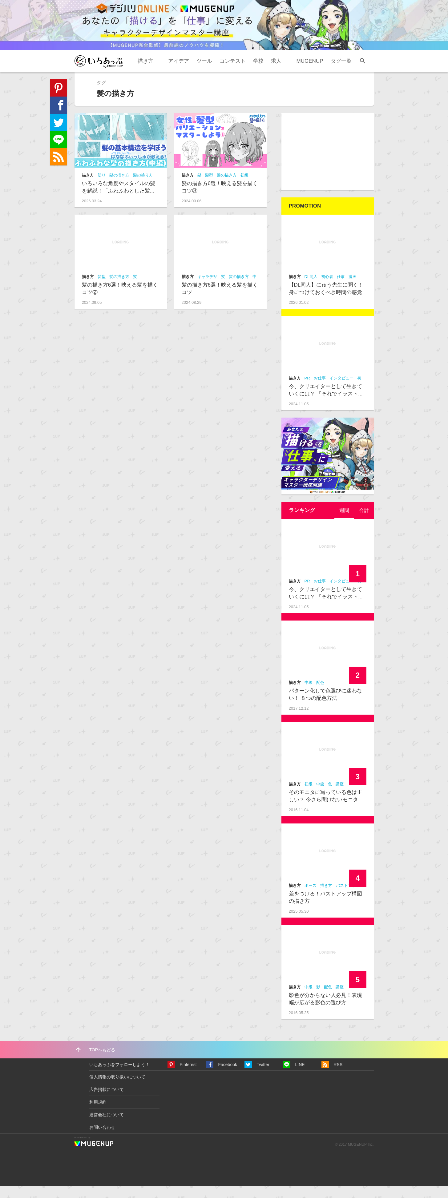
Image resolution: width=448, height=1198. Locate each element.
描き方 (145, 73)
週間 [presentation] (343, 522)
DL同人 (311, 288)
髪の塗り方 (143, 187)
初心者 (327, 288)
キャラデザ (207, 288)
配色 (320, 694)
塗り (102, 187)
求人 (276, 73)
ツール (204, 73)
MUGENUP (310, 73)
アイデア (178, 73)
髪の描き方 (119, 187)
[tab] (343, 522)
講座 (340, 796)
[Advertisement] (327, 163)
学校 (258, 73)
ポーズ (311, 897)
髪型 (209, 187)
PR (307, 390)
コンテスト (233, 73)
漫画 (353, 288)
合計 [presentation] (363, 522)
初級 (244, 187)
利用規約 (98, 1114)
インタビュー (341, 390)
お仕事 (320, 390)
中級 (309, 694)
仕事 (341, 288)
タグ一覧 (341, 73)
